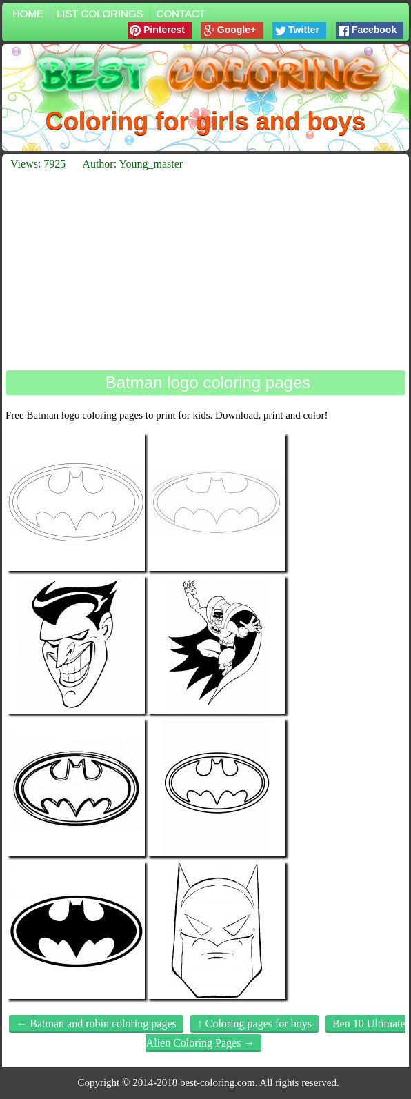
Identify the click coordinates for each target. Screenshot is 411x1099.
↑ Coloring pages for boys (254, 1023)
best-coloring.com (217, 1082)
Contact (181, 13)
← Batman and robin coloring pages (96, 1023)
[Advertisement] (205, 270)
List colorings (100, 13)
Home (27, 13)
